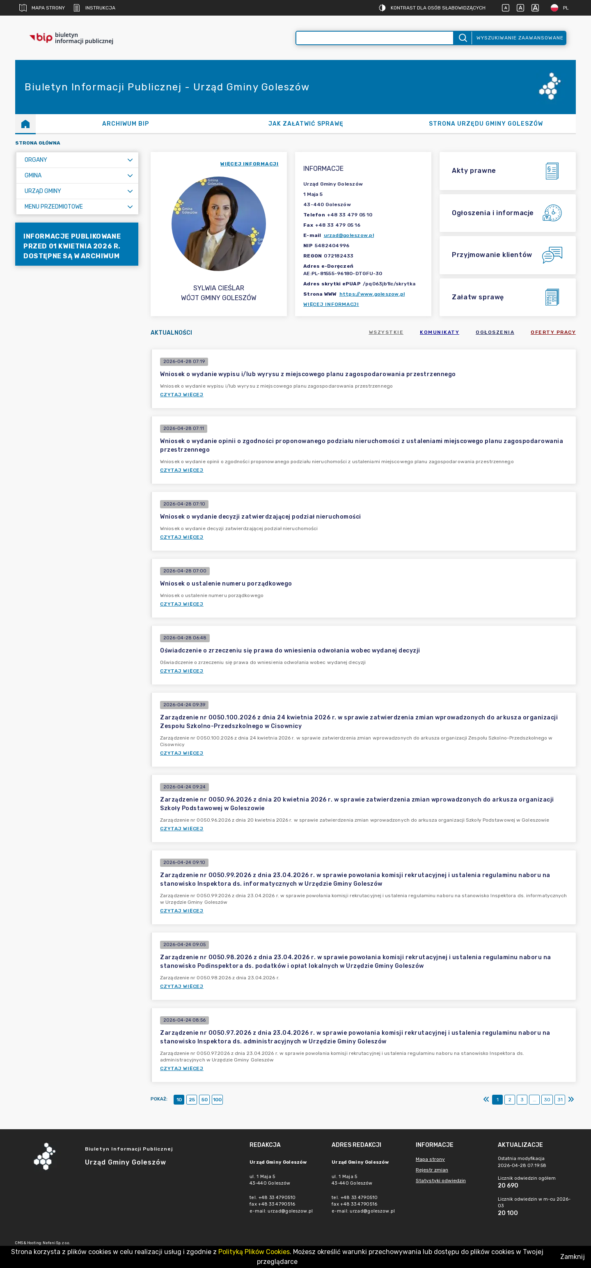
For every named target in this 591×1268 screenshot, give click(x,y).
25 (192, 1100)
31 (560, 1100)
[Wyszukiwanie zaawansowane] (374, 38)
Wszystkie (386, 332)
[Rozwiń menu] (130, 160)
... (534, 1100)
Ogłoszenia (495, 332)
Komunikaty (439, 332)
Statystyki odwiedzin (441, 1180)
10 (179, 1100)
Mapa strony (42, 7)
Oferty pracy (553, 332)
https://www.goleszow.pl (372, 294)
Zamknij (572, 1257)
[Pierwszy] (486, 1100)
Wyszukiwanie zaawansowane (520, 38)
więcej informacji (249, 164)
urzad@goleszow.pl (349, 235)
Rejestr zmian (432, 1170)
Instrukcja (94, 7)
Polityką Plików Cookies (254, 1252)
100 (217, 1100)
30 (547, 1100)
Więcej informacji (331, 304)
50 (205, 1100)
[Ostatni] (571, 1100)
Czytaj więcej (182, 394)
